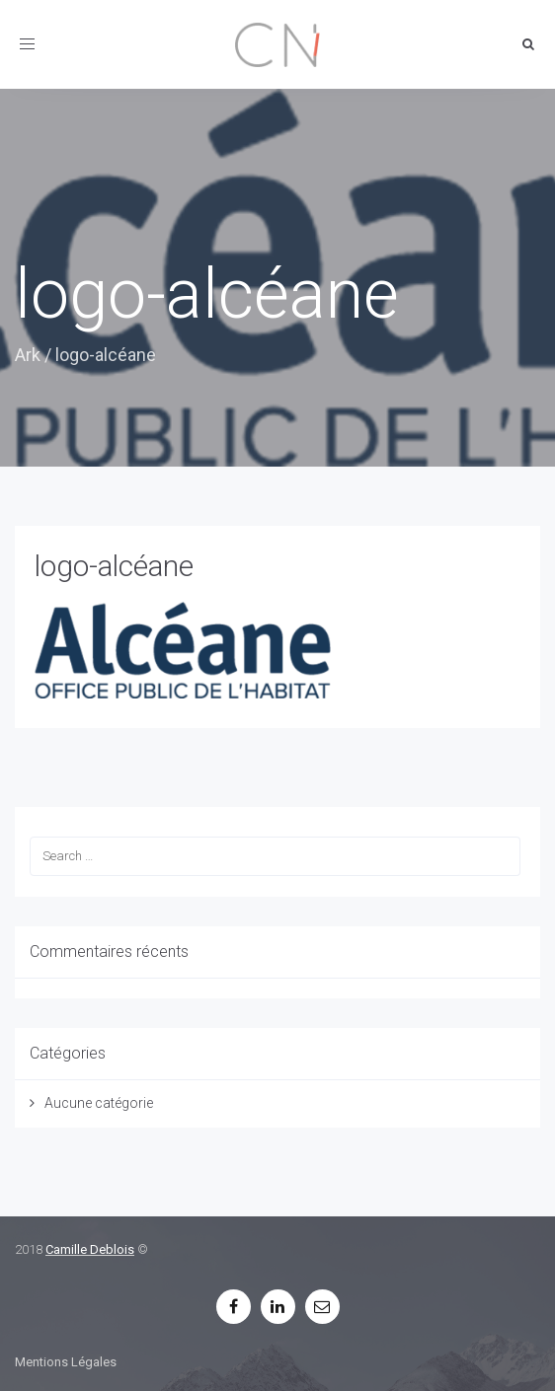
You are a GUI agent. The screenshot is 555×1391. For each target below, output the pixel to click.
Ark (27, 354)
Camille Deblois (89, 1249)
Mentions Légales (66, 1361)
